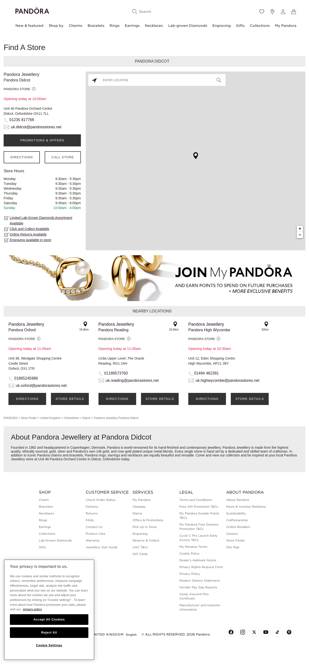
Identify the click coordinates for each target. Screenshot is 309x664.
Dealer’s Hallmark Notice (197, 560)
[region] (49, 609)
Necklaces (154, 26)
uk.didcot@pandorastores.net (36, 127)
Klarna (137, 513)
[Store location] (272, 11)
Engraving (221, 26)
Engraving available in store (30, 240)
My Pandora (285, 26)
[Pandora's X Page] (254, 632)
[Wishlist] (261, 11)
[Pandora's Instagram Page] (242, 632)
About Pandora (237, 500)
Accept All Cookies (49, 619)
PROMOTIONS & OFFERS (42, 140)
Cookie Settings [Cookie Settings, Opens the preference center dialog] (49, 645)
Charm (44, 500)
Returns (92, 513)
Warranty (93, 540)
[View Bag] (293, 11)
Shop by (56, 26)
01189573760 (116, 373)
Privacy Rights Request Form (201, 567)
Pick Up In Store (145, 527)
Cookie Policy (189, 553)
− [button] (300, 235)
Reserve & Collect (146, 540)
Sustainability (236, 513)
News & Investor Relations (246, 506)
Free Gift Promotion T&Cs (198, 506)
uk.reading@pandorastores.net (132, 380)
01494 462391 (206, 373)
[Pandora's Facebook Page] (231, 632)
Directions (21, 157)
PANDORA (11, 418)
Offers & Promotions (148, 520)
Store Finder (29, 418)
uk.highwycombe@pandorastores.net (227, 380)
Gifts (240, 26)
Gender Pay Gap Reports (198, 587)
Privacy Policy (189, 574)
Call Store (62, 157)
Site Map (232, 547)
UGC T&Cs (140, 547)
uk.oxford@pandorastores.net (41, 385)
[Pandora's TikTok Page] (277, 632)
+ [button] (300, 229)
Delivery (92, 506)
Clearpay (139, 506)
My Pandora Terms (193, 547)
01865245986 (26, 378)
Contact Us (94, 527)
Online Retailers (238, 527)
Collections (260, 26)
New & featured (29, 26)
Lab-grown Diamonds (187, 26)
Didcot (86, 418)
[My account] (283, 11)
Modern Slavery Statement (199, 580)
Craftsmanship (237, 520)
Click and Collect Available (29, 229)
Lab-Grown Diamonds (55, 540)
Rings (114, 26)
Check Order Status (100, 500)
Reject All (49, 632)
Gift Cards (140, 554)
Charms (75, 26)
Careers (232, 533)
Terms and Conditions (195, 500)
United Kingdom (50, 418)
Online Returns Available (28, 234)
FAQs (90, 520)
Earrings (132, 26)
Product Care (95, 533)
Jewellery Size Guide (102, 547)
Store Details (70, 399)
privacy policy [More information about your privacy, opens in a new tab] (32, 609)
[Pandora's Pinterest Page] (289, 632)
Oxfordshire (71, 418)
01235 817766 (21, 120)
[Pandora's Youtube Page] (266, 632)
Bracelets (96, 26)
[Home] (32, 10)
